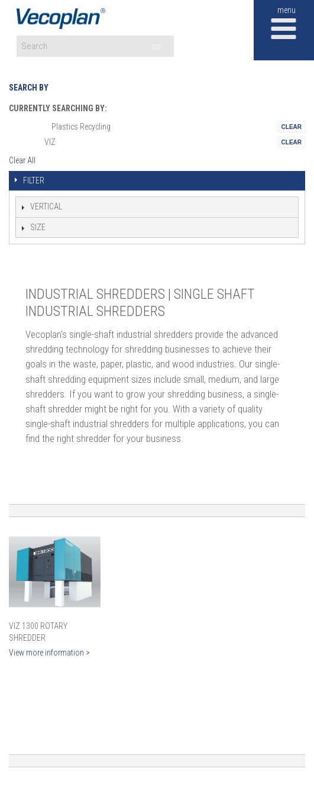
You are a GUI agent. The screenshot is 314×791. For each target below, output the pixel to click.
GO (156, 47)
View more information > (49, 652)
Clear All (22, 160)
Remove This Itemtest (291, 127)
